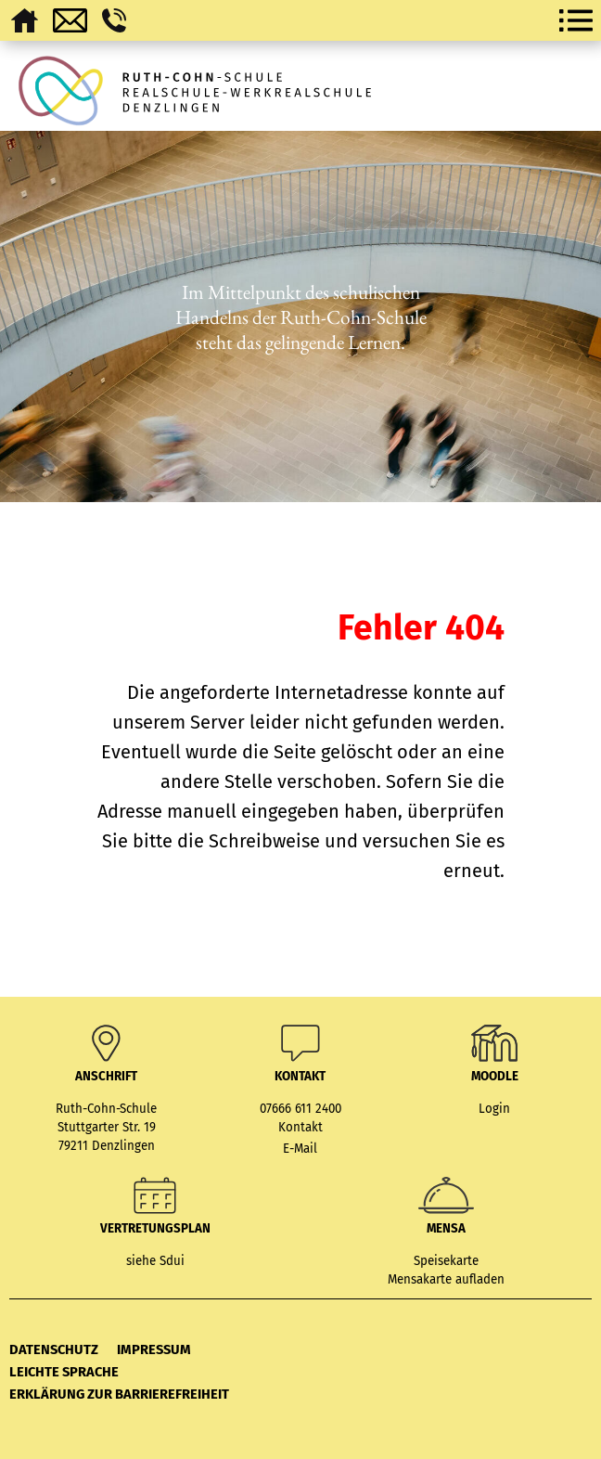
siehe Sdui (155, 1261)
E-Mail (300, 1149)
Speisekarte (446, 1261)
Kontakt (300, 1127)
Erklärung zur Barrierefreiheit (119, 1394)
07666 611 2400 (300, 1109)
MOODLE (494, 1076)
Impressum (154, 1349)
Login (494, 1109)
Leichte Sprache (64, 1371)
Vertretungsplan (155, 1228)
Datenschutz (53, 1349)
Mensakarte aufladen (446, 1279)
